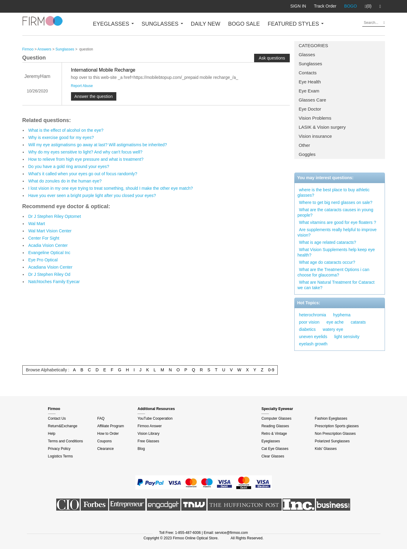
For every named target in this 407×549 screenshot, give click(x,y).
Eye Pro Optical (43, 259)
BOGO (350, 6)
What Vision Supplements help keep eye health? (336, 252)
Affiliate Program (110, 426)
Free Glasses (148, 441)
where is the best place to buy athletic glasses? (334, 192)
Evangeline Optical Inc (49, 252)
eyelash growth (313, 343)
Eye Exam (309, 90)
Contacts (308, 72)
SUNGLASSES (162, 24)
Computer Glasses (276, 418)
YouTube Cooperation (155, 418)
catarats (358, 322)
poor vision (309, 322)
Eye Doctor (310, 108)
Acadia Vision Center (48, 245)
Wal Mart (36, 223)
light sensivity (346, 336)
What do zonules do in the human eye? (65, 181)
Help (52, 433)
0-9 (271, 369)
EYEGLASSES (113, 24)
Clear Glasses (272, 456)
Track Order (325, 6)
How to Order (108, 433)
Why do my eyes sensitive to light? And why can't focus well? (85, 152)
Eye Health (310, 81)
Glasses (307, 54)
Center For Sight (44, 238)
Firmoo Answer (149, 426)
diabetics (307, 329)
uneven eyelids (313, 336)
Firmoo (28, 49)
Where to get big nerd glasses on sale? (336, 202)
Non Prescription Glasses (335, 433)
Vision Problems (315, 118)
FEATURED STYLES (296, 24)
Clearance (105, 449)
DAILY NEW (205, 24)
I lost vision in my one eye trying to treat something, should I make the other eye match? (110, 188)
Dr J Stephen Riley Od (49, 274)
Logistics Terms (60, 456)
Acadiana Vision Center (50, 267)
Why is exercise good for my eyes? (61, 137)
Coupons (104, 441)
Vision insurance (315, 136)
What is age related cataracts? (327, 242)
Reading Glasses (275, 426)
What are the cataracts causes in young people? (335, 212)
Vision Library (148, 433)
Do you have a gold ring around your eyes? (68, 166)
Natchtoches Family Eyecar (54, 281)
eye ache (335, 322)
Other (304, 145)
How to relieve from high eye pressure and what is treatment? (86, 159)
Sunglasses (310, 63)
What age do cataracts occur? (327, 262)
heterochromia (312, 314)
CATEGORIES (313, 45)
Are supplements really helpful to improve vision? (337, 232)
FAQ (101, 418)
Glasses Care (312, 99)
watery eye (333, 329)
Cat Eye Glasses (274, 449)
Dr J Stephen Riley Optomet (54, 216)
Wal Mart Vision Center (50, 230)
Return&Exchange (62, 426)
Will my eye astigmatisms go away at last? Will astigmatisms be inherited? (97, 144)
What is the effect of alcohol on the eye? (66, 130)
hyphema (341, 314)
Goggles (307, 154)
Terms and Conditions (65, 441)
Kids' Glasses (326, 449)
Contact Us (57, 418)
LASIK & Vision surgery (322, 127)
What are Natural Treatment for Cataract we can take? (336, 285)
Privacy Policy (59, 449)
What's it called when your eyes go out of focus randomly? (82, 173)
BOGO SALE (244, 24)
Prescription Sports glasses (337, 426)
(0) (368, 6)
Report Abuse (82, 86)
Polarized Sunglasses (332, 441)
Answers (44, 49)
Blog (141, 449)
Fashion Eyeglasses (331, 418)
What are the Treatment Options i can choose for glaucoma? (334, 272)
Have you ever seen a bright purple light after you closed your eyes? (92, 195)
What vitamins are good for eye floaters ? (337, 222)
